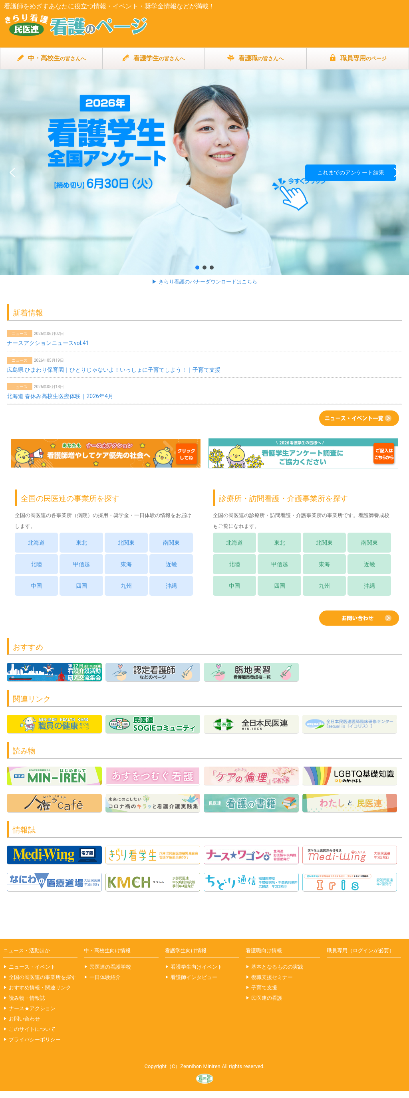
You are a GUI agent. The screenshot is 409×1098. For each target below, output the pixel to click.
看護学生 (153, 58)
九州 (126, 586)
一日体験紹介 (105, 977)
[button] (204, 172)
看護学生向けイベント (196, 967)
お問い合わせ (24, 1019)
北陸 (36, 564)
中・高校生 (51, 58)
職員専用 (358, 58)
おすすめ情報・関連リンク (40, 988)
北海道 (36, 542)
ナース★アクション (32, 1008)
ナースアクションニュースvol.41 (48, 343)
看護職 (255, 58)
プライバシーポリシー (35, 1040)
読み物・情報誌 (27, 998)
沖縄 (171, 586)
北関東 (126, 542)
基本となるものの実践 (277, 967)
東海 (126, 564)
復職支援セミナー (272, 977)
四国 (81, 586)
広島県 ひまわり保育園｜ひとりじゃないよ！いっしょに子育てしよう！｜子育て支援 (113, 370)
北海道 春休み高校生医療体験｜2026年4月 (60, 396)
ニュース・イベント (32, 967)
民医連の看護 (266, 998)
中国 (36, 586)
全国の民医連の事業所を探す (42, 977)
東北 (81, 542)
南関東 (171, 542)
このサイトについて (32, 1029)
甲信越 (81, 564)
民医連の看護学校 (110, 967)
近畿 (171, 564)
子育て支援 (264, 988)
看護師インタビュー (194, 977)
